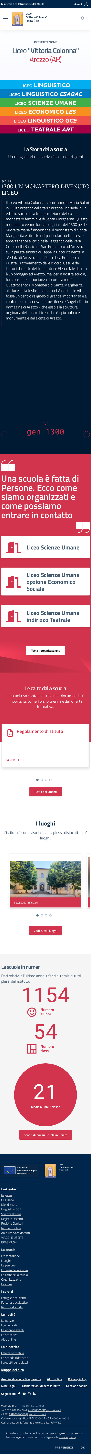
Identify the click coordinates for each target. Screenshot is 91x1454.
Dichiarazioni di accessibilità (41, 1385)
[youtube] (24, 1393)
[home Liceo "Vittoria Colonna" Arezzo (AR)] (29, 19)
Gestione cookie (76, 1385)
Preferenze (64, 1447)
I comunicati (9, 1325)
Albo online (8, 1339)
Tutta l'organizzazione (45, 650)
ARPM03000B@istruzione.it (44, 1410)
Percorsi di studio (12, 1307)
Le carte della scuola (14, 1274)
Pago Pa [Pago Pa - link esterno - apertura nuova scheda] (6, 1195)
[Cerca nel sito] (83, 18)
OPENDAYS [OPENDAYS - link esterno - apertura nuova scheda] (8, 1199)
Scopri (10, 760)
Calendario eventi (12, 1330)
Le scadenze (9, 1334)
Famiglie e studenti (13, 1297)
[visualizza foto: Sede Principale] (45, 880)
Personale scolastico (14, 1302)
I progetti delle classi (14, 1362)
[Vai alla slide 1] (37, 780)
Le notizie (7, 1320)
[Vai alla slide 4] (50, 780)
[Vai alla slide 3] (46, 780)
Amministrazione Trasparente (21, 1379)
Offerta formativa (12, 1353)
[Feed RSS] (34, 1393)
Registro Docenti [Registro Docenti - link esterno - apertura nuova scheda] (12, 1218)
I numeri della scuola (14, 1270)
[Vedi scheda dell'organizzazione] (45, 547)
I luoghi (6, 1260)
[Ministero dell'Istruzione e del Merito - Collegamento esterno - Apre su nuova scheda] (22, 4)
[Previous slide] (4, 434)
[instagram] (29, 1393)
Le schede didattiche (14, 1357)
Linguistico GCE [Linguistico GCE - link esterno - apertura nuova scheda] (11, 1209)
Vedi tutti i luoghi (45, 930)
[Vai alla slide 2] (42, 780)
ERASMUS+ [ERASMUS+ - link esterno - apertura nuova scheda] (9, 1242)
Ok (83, 1447)
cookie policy (67, 1437)
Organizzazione (11, 1279)
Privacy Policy (77, 1379)
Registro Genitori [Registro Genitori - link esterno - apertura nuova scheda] (12, 1223)
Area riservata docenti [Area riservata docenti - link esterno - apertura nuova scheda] (15, 1232)
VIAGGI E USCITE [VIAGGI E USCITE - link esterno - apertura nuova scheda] (12, 1237)
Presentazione (10, 1255)
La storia (6, 1284)
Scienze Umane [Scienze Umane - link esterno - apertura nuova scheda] (11, 1214)
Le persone (8, 1265)
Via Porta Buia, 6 (10, 1406)
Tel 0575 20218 (10, 1410)
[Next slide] (87, 434)
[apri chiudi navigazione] (5, 19)
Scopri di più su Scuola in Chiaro (45, 1135)
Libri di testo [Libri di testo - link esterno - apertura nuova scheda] (9, 1204)
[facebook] (19, 1393)
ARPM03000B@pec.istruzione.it (27, 1414)
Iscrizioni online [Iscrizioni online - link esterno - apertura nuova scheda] (11, 1228)
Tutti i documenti (45, 791)
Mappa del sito (12, 1369)
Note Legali (8, 1385)
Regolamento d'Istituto (40, 731)
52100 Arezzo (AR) (33, 1406)
